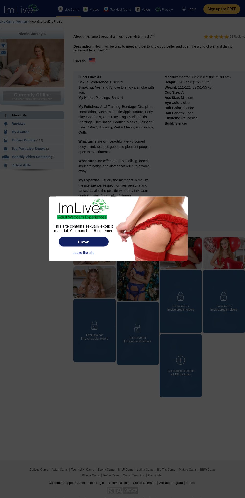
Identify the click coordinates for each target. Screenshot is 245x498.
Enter (83, 241)
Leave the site (83, 252)
